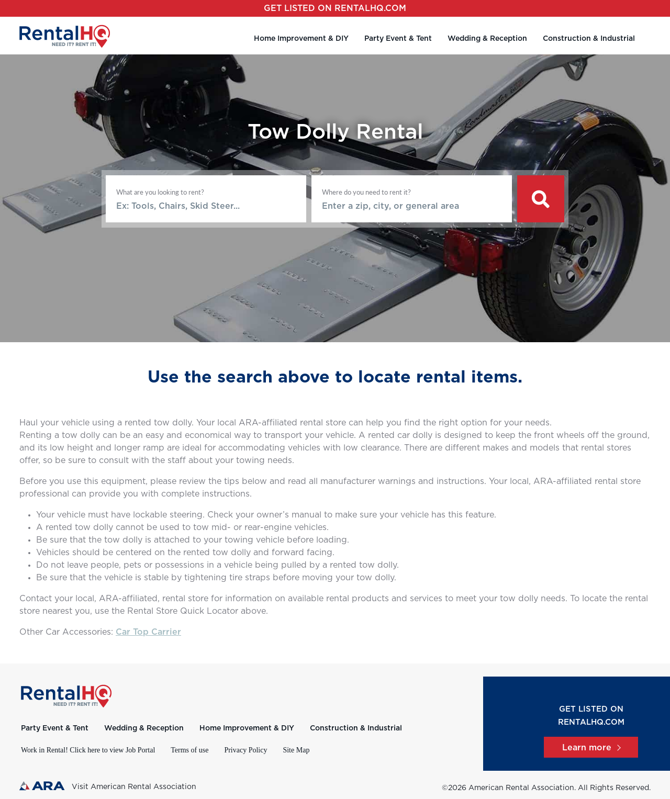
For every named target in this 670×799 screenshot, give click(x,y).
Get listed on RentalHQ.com (335, 8)
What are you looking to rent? (160, 192)
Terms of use (189, 750)
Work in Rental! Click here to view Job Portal (88, 750)
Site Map (296, 750)
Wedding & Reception (487, 38)
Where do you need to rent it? (366, 192)
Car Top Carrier (148, 632)
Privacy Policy (245, 750)
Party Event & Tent (398, 38)
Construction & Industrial (589, 38)
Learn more (591, 748)
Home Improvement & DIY (301, 38)
